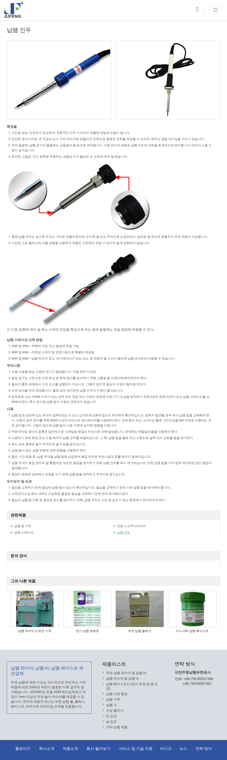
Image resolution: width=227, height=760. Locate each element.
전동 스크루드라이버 (131, 526)
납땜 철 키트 (22, 526)
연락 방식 (185, 663)
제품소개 (70, 748)
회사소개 (46, 748)
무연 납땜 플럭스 (139, 631)
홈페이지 (23, 748)
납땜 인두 (123, 532)
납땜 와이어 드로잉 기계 (34, 631)
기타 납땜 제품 (117, 727)
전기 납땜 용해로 (87, 631)
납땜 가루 (113, 699)
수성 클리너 (114, 710)
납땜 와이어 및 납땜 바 (122, 678)
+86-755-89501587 (197, 684)
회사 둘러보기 (98, 748)
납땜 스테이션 (24, 532)
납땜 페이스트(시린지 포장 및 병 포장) (132, 686)
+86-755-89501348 (198, 679)
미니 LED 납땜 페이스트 (192, 631)
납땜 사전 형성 (117, 694)
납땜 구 (111, 705)
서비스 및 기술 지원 (136, 748)
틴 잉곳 (111, 716)
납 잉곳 (111, 721)
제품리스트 (114, 664)
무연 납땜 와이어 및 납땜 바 (126, 673)
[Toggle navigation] (215, 10)
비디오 (166, 748)
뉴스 (183, 748)
